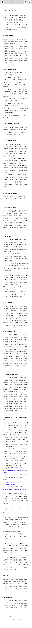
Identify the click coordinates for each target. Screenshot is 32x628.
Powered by (16, 619)
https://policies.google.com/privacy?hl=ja (15, 489)
